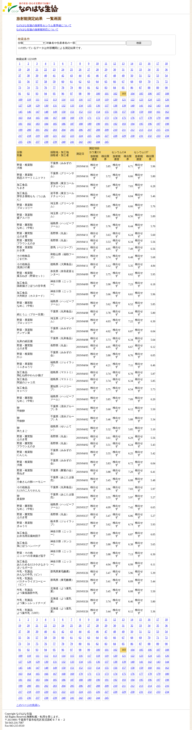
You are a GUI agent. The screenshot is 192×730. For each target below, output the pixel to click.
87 (140, 87)
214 (150, 130)
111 (37, 99)
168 (63, 117)
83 (106, 87)
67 (123, 81)
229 (124, 136)
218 (29, 136)
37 (19, 75)
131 (55, 105)
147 (38, 111)
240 (63, 142)
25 (71, 69)
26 (80, 69)
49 (123, 75)
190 (98, 124)
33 (140, 69)
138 (115, 105)
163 (20, 117)
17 (157, 63)
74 (28, 87)
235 (20, 142)
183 (38, 124)
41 (54, 75)
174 (115, 117)
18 (166, 63)
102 (115, 93)
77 (54, 87)
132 (63, 105)
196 (150, 124)
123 (141, 99)
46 (97, 75)
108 (167, 93)
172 (98, 117)
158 (132, 111)
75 (37, 87)
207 (89, 130)
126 (167, 99)
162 (167, 111)
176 (132, 117)
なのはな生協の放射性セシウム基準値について (43, 25)
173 (107, 117)
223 (72, 136)
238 (46, 142)
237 (38, 142)
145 (20, 111)
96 (63, 93)
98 (80, 93)
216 (167, 130)
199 (20, 130)
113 (55, 99)
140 (132, 105)
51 (140, 75)
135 (89, 105)
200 (29, 130)
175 (124, 117)
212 (132, 130)
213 (141, 130)
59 (54, 81)
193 (124, 124)
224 (81, 136)
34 (149, 69)
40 (45, 75)
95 (54, 93)
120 (115, 99)
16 (149, 63)
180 (167, 117)
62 (80, 81)
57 (37, 81)
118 (98, 99)
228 (115, 136)
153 (89, 111)
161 (158, 111)
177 (141, 117)
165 (38, 117)
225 (89, 136)
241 (72, 142)
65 (106, 81)
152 (81, 111)
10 (97, 63)
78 (63, 87)
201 (38, 130)
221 (55, 136)
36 (166, 69)
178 (150, 117)
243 (89, 142)
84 (114, 87)
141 (141, 105)
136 (98, 105)
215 (158, 130)
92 (28, 93)
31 (123, 69)
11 (106, 63)
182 (29, 124)
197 (158, 124)
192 (115, 124)
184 (46, 124)
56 (28, 81)
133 (72, 105)
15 (140, 63)
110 (29, 99)
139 (124, 105)
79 (71, 87)
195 (141, 124)
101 (107, 93)
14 (131, 63)
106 (150, 93)
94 (45, 93)
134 (81, 105)
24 (63, 69)
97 (71, 93)
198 (167, 124)
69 (140, 81)
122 (132, 99)
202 (46, 130)
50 (131, 75)
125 (158, 99)
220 (46, 136)
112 (46, 99)
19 (19, 69)
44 (80, 75)
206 (81, 130)
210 (115, 130)
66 (114, 81)
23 (54, 69)
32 (131, 69)
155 (107, 111)
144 (167, 105)
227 (107, 136)
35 (157, 69)
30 (114, 69)
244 (98, 142)
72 (166, 81)
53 (157, 75)
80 (80, 87)
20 (28, 69)
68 (131, 81)
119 (106, 99)
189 (89, 124)
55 (19, 81)
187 (72, 124)
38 (28, 75)
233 (158, 136)
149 (55, 111)
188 (81, 124)
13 (123, 63)
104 (132, 93)
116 (80, 99)
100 (98, 93)
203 (55, 130)
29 (106, 69)
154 (98, 111)
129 (38, 105)
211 (124, 130)
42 (63, 75)
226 (98, 136)
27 (88, 69)
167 (55, 117)
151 (72, 111)
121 (124, 99)
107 (158, 93)
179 (158, 117)
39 (37, 75)
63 (88, 81)
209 (107, 130)
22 (45, 69)
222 (63, 136)
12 (114, 63)
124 (150, 99)
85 (123, 87)
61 (71, 81)
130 (46, 105)
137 (107, 105)
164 (29, 117)
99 (88, 93)
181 (20, 124)
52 (149, 75)
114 (63, 99)
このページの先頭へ (28, 705)
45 (88, 75)
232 (150, 136)
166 (46, 117)
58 (45, 81)
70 (149, 81)
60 (63, 81)
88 (149, 87)
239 (55, 142)
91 (19, 93)
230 (132, 136)
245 (107, 142)
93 (37, 93)
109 (20, 99)
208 (98, 130)
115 (72, 99)
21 (37, 69)
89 (157, 87)
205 (72, 130)
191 (107, 124)
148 (46, 111)
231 (141, 136)
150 (63, 111)
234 (167, 136)
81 (88, 87)
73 (19, 87)
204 (63, 130)
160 (150, 111)
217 (20, 136)
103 (124, 93)
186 (63, 124)
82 (97, 87)
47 (106, 75)
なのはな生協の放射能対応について (37, 29)
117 (89, 99)
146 (29, 111)
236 (29, 142)
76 (45, 87)
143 (158, 105)
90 (166, 87)
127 (20, 105)
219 (38, 136)
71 (157, 81)
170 (81, 117)
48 (114, 75)
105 (141, 93)
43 (71, 75)
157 (124, 111)
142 (150, 105)
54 (166, 75)
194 (132, 124)
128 (29, 105)
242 (81, 142)
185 (55, 124)
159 (141, 111)
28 (97, 69)
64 (97, 81)
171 (89, 117)
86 (131, 87)
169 (72, 117)
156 (115, 111)
